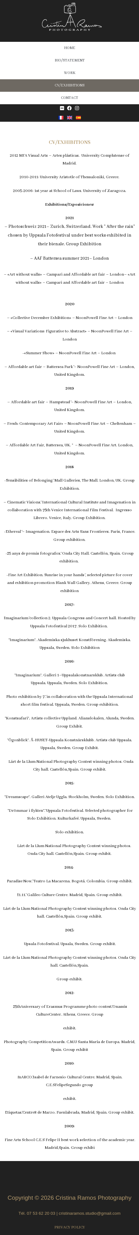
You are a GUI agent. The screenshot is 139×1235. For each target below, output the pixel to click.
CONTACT (69, 98)
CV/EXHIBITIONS (70, 85)
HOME (69, 48)
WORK (69, 73)
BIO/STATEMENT (70, 60)
